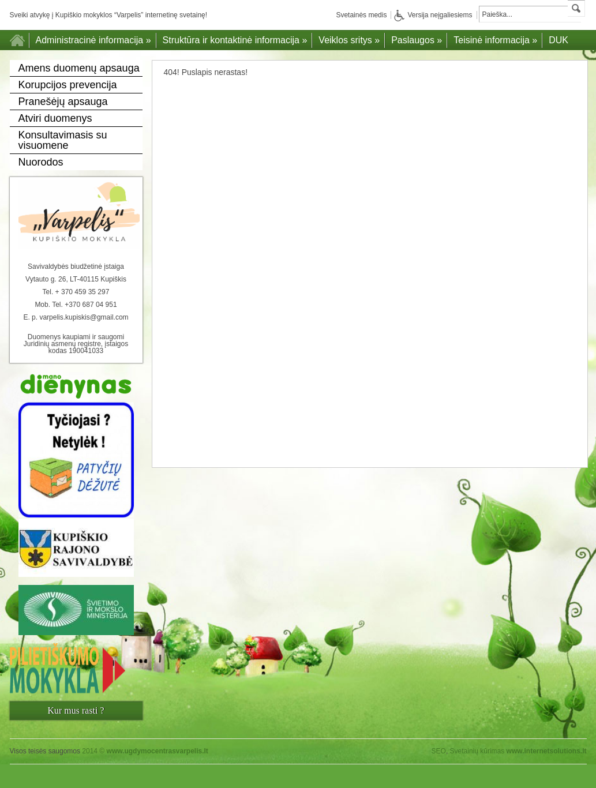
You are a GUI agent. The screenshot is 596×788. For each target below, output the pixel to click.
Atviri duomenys (55, 118)
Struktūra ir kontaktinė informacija (235, 40)
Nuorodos (40, 162)
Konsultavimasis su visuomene (62, 140)
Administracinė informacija (93, 40)
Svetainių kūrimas (477, 751)
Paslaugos (416, 40)
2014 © (145, 751)
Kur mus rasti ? (75, 710)
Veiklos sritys (349, 40)
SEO (439, 751)
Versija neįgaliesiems (433, 15)
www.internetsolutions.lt (547, 751)
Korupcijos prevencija (67, 85)
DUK (558, 40)
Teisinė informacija (495, 40)
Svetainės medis (361, 15)
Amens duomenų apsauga (79, 68)
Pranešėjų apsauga (63, 101)
